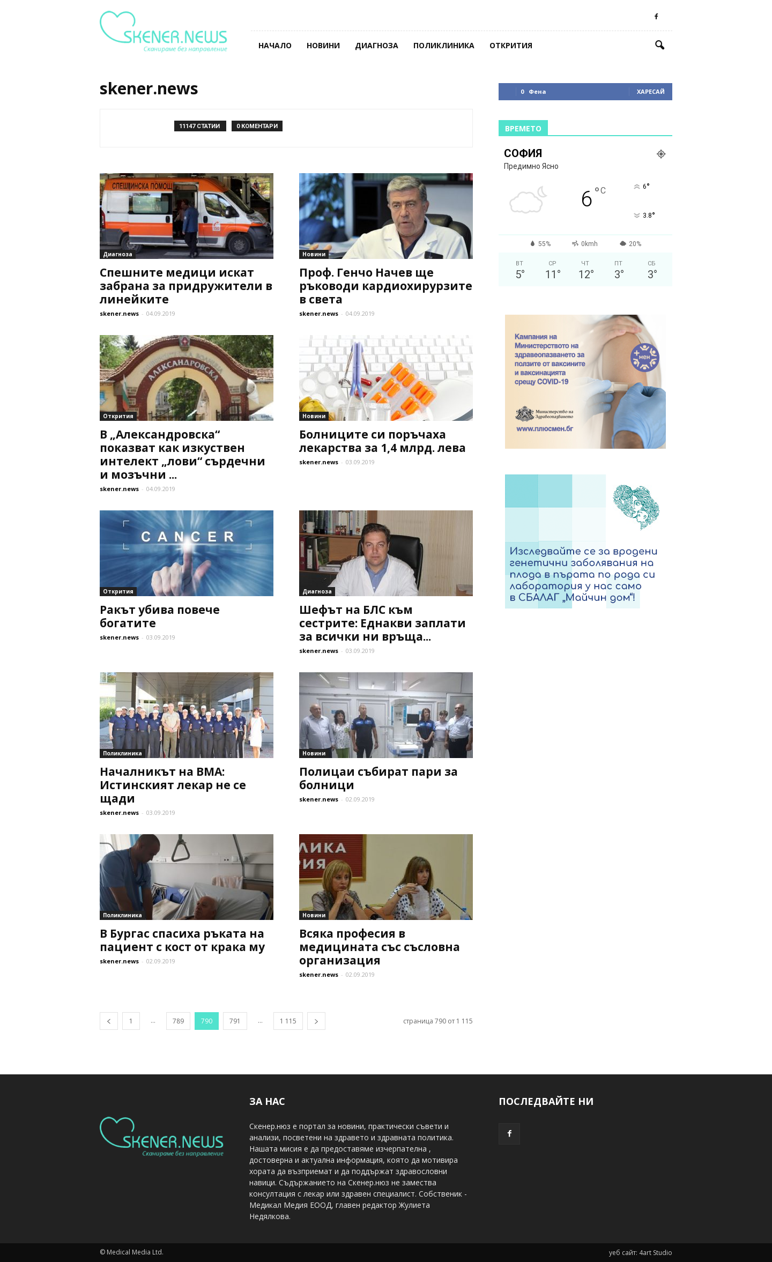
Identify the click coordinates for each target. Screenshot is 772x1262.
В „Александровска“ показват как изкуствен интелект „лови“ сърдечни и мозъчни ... (182, 454)
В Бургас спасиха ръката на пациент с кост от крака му (182, 940)
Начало (275, 45)
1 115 (288, 1021)
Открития (510, 45)
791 (235, 1021)
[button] (659, 45)
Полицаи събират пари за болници (378, 778)
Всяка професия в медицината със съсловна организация (379, 947)
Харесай (651, 91)
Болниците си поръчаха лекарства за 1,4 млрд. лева (382, 441)
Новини (323, 45)
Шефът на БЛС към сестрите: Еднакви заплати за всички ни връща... (382, 623)
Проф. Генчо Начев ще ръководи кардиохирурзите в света (385, 286)
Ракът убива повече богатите (160, 616)
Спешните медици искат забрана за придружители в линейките (186, 286)
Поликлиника (443, 45)
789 (178, 1021)
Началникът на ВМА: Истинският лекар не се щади (173, 785)
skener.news (119, 313)
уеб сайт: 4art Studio (640, 1252)
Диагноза (376, 45)
